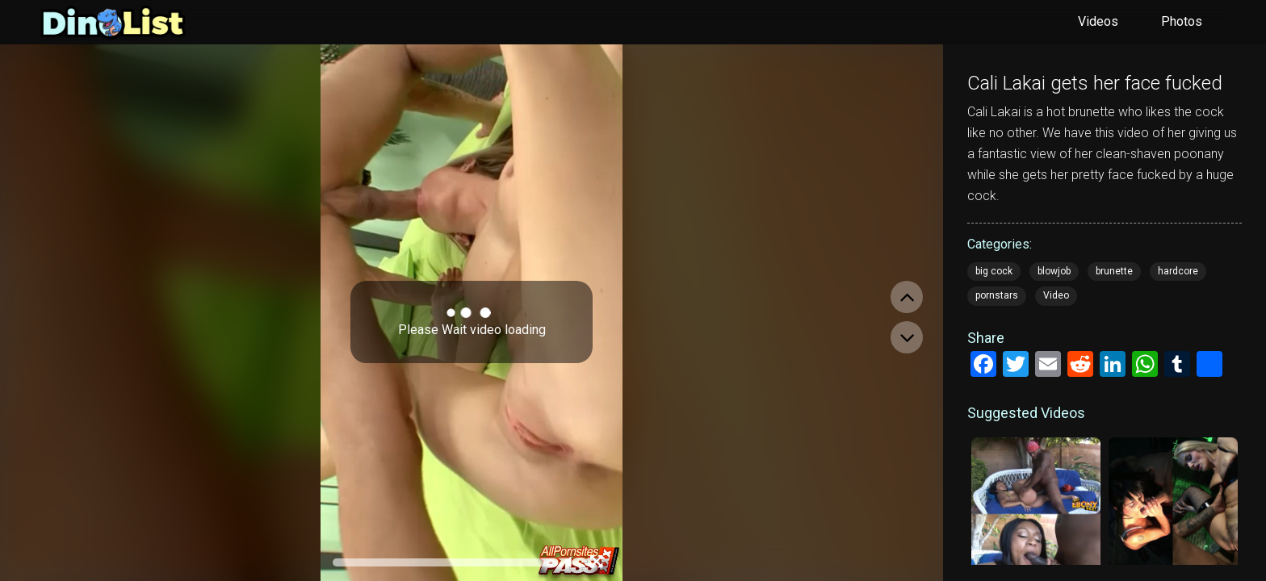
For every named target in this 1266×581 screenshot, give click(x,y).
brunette (1114, 271)
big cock (993, 271)
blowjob (1054, 271)
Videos (1098, 21)
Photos (1181, 21)
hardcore (1178, 271)
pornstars (996, 295)
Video (1056, 295)
